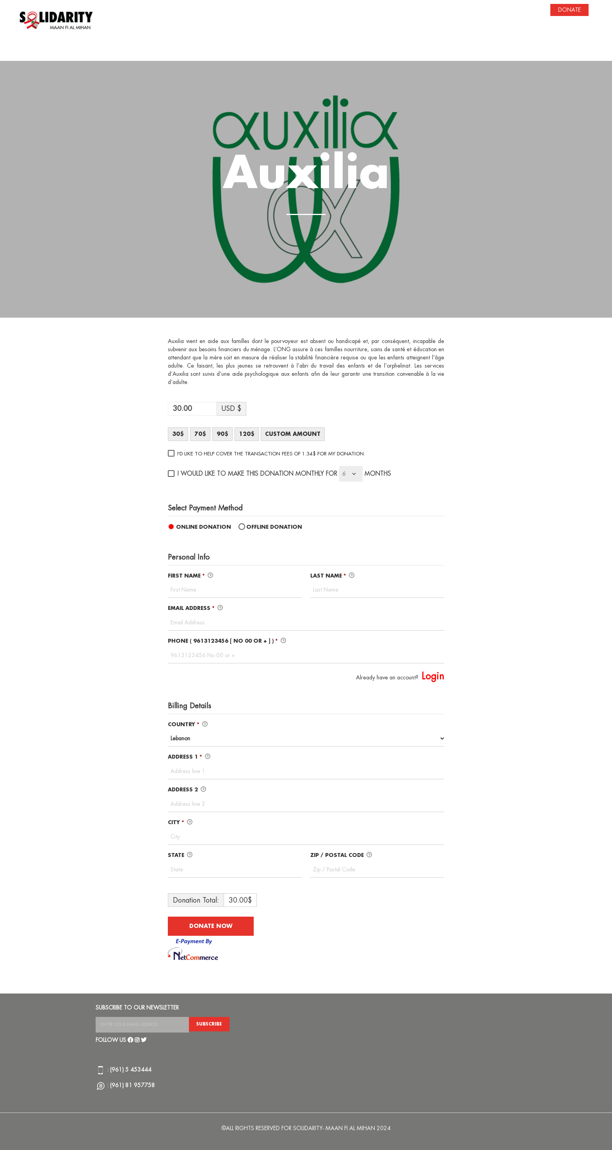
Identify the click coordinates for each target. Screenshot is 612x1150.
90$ (222, 434)
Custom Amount (292, 434)
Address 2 (187, 790)
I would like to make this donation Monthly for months (284, 474)
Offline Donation (274, 527)
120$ (246, 434)
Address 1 (189, 757)
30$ (178, 434)
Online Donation (203, 527)
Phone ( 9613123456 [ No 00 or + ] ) (227, 641)
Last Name (332, 576)
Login (433, 676)
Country (188, 724)
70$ (200, 434)
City (180, 822)
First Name (190, 576)
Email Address (195, 608)
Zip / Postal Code (341, 855)
